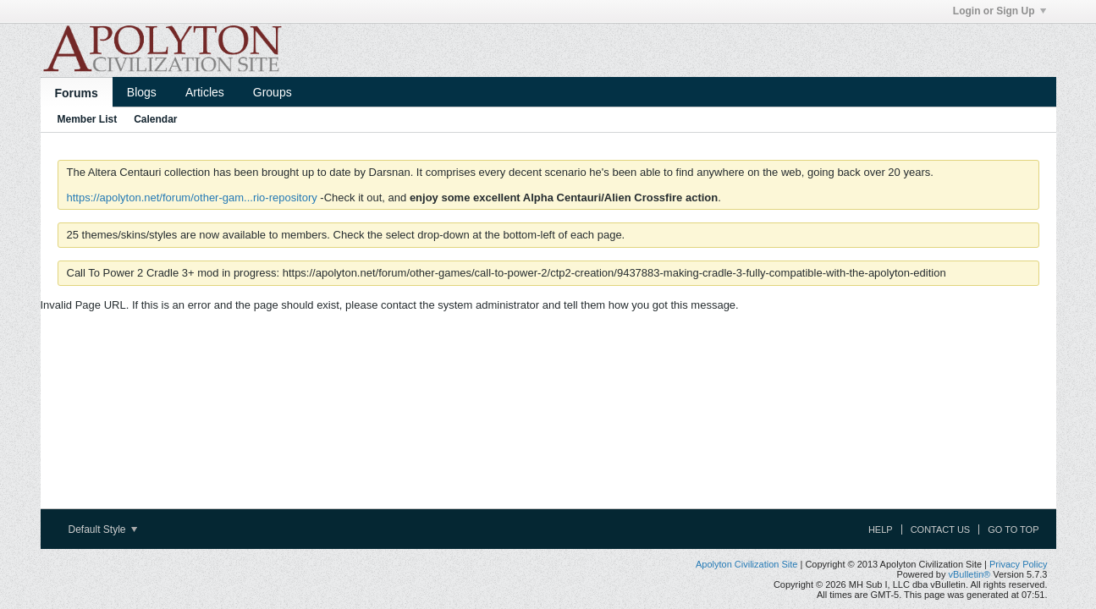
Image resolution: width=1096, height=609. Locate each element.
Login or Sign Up (999, 11)
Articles (204, 92)
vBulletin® (970, 574)
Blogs (142, 92)
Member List (88, 119)
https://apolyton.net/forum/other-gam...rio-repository (192, 197)
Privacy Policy (1018, 564)
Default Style (103, 529)
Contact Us (941, 529)
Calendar (155, 119)
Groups (272, 92)
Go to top (1013, 529)
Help (880, 529)
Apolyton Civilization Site (746, 564)
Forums (76, 93)
